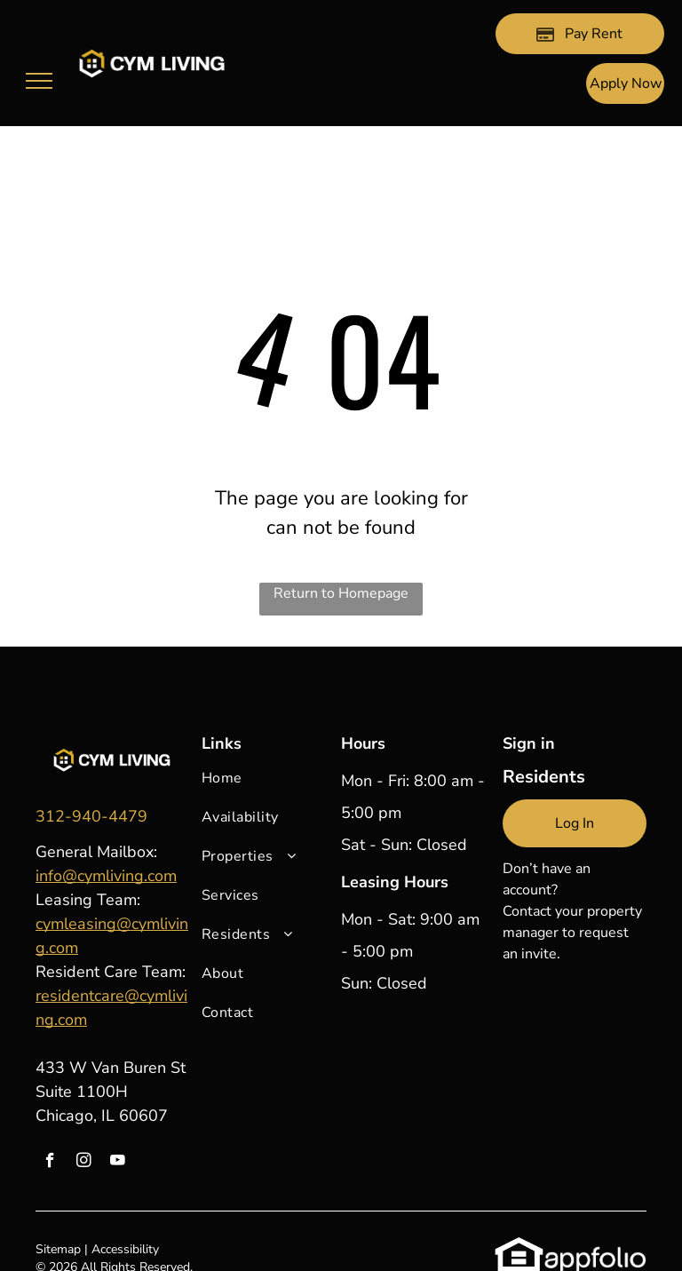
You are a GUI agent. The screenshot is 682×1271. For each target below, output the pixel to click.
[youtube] (117, 1163)
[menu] (39, 81)
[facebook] (50, 1163)
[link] (91, 816)
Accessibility (125, 1249)
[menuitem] (267, 786)
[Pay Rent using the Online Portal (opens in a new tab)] (580, 33)
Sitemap (58, 1249)
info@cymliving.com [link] (106, 875)
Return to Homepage (341, 593)
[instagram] (84, 1163)
